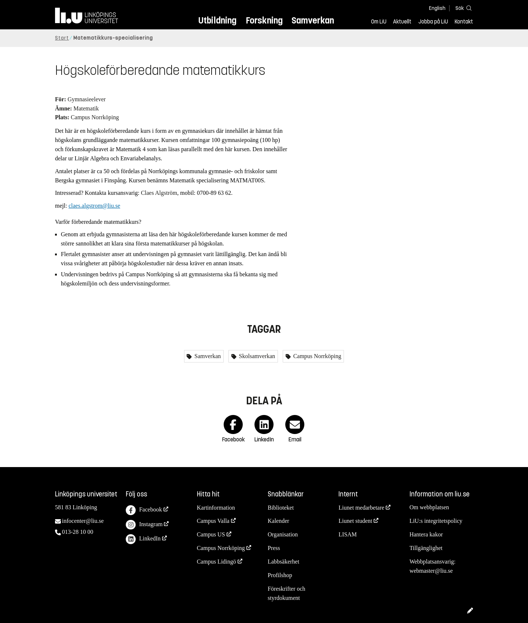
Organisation (283, 534)
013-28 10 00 (77, 532)
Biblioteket (281, 507)
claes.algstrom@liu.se (94, 206)
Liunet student (355, 521)
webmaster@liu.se (431, 571)
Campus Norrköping (316, 356)
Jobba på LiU (433, 21)
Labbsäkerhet (283, 561)
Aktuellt (402, 21)
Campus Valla (213, 521)
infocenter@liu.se (83, 521)
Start (62, 38)
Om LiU (378, 21)
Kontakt (464, 21)
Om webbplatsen (429, 507)
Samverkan (313, 20)
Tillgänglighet (426, 548)
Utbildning (217, 20)
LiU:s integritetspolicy (436, 521)
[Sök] (462, 8)
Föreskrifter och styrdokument (286, 593)
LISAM (347, 534)
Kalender (278, 521)
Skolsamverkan (256, 356)
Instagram (144, 525)
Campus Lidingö (216, 561)
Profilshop (280, 575)
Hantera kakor (426, 534)
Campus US (211, 534)
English (437, 8)
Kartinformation (216, 507)
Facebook (144, 510)
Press (274, 548)
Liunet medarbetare (361, 507)
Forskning (264, 20)
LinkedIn (143, 539)
